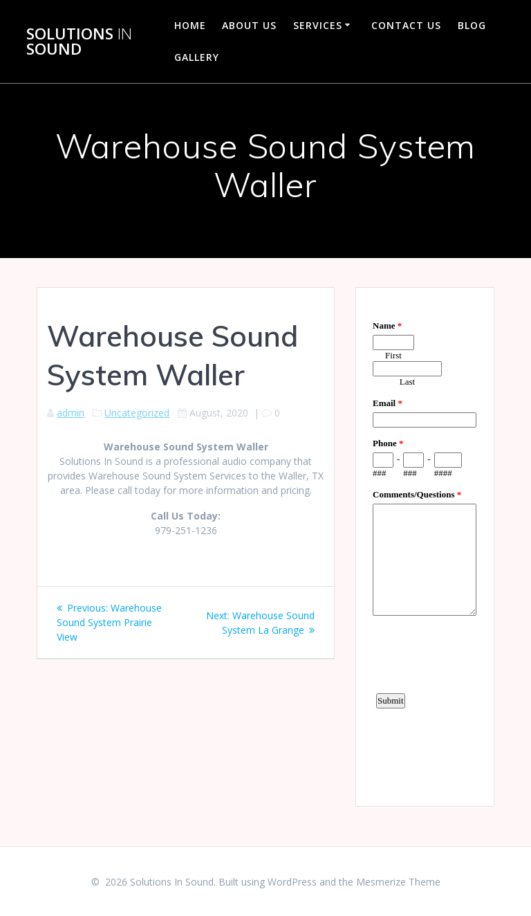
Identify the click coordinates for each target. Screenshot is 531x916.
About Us (249, 25)
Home (190, 25)
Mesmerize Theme (398, 881)
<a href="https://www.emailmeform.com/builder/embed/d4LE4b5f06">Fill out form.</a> (424, 545)
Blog (472, 25)
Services (317, 25)
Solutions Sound (79, 41)
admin (70, 412)
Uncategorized (136, 412)
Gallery (196, 57)
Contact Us (406, 25)
